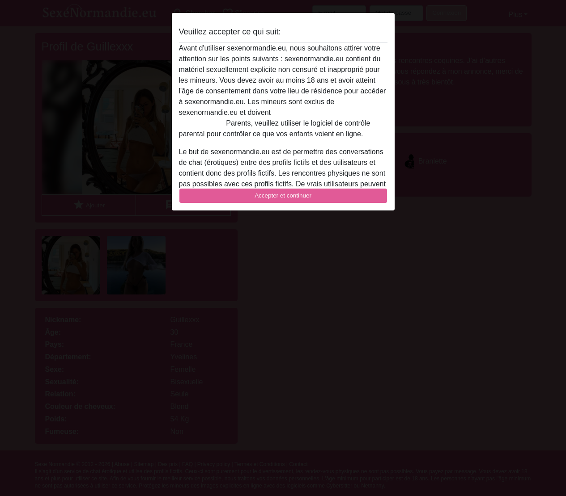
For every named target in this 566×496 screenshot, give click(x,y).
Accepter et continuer (283, 195)
